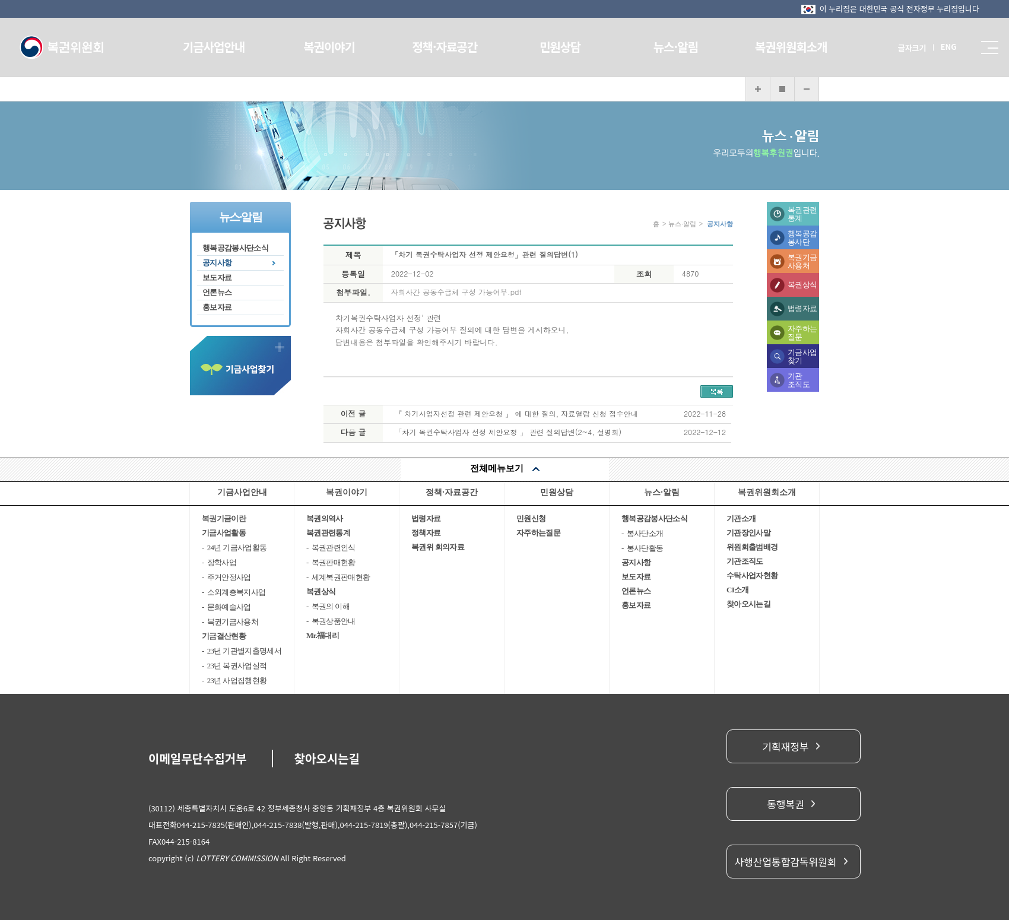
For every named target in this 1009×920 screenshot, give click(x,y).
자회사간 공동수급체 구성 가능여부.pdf (456, 292)
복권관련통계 (802, 214)
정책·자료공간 (447, 46)
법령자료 (802, 308)
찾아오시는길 (748, 603)
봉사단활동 (645, 548)
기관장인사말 (748, 532)
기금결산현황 (224, 636)
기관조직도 (799, 380)
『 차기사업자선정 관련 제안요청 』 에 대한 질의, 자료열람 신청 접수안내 (516, 413)
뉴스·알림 (670, 46)
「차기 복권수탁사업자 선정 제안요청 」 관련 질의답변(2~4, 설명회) (508, 432)
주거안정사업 (229, 577)
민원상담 (558, 46)
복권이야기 (335, 46)
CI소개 (737, 589)
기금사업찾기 (802, 356)
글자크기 (899, 47)
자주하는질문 (802, 332)
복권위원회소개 (781, 46)
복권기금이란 (224, 518)
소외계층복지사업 (236, 592)
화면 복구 (782, 89)
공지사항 (216, 262)
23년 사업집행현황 (237, 680)
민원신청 (530, 518)
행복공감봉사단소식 (235, 247)
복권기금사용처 (802, 261)
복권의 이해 (331, 606)
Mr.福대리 (322, 635)
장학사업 (221, 562)
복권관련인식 (334, 547)
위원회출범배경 (752, 547)
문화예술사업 (229, 606)
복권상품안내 (334, 621)
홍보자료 (216, 307)
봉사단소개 (645, 533)
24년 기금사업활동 (237, 547)
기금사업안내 (224, 46)
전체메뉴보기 (496, 468)
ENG (936, 46)
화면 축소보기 (806, 89)
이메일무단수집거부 (197, 758)
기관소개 (741, 518)
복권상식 (802, 284)
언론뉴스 (216, 292)
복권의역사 (324, 518)
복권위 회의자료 (437, 547)
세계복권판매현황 (341, 577)
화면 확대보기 (758, 89)
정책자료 (425, 532)
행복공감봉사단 (802, 237)
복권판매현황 (334, 562)
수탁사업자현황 (752, 575)
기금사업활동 (224, 532)
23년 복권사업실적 (237, 665)
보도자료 (216, 277)
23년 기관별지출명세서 (244, 650)
